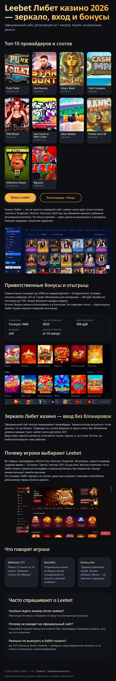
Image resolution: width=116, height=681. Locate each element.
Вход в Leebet (20, 197)
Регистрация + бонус (60, 198)
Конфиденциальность (59, 671)
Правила (40, 671)
